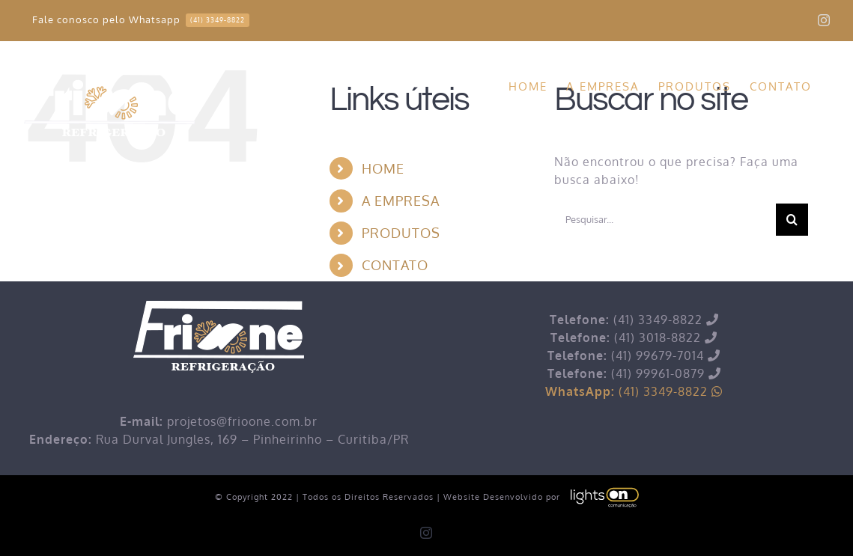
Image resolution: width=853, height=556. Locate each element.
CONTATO (395, 265)
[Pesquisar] (792, 220)
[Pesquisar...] (665, 220)
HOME (383, 168)
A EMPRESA (401, 200)
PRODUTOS (401, 232)
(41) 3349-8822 (634, 391)
